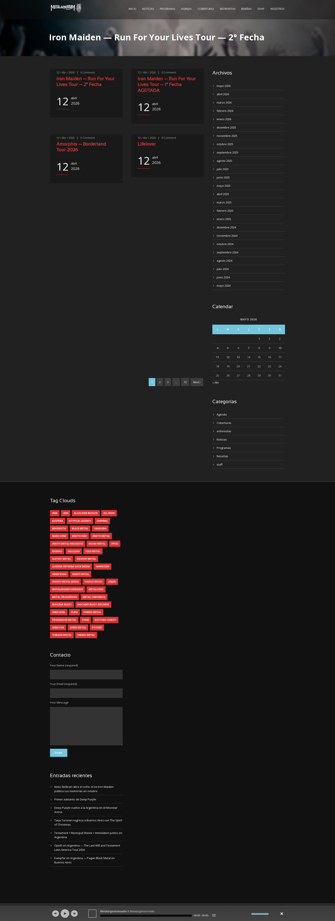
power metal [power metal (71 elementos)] (92, 612)
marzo (224, 102)
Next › (197, 382)
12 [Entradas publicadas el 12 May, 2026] (227, 357)
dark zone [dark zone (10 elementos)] (59, 535)
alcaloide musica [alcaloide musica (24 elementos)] (86, 513)
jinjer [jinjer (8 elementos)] (112, 581)
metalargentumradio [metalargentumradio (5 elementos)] (67, 589)
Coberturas (206, 9)
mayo (224, 86)
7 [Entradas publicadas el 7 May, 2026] (248, 348)
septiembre (227, 152)
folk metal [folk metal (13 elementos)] (92, 551)
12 (185, 382)
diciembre (226, 127)
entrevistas (224, 431)
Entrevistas (227, 9)
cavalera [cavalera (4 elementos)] (100, 528)
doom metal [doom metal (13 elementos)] (97, 543)
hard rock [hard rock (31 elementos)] (59, 574)
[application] (167, 913)
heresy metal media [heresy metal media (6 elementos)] (65, 581)
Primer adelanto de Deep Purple (75, 806)
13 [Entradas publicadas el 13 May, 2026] (238, 357)
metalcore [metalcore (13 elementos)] (96, 589)
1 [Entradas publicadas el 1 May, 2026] (259, 339)
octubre (225, 144)
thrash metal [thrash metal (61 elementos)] (62, 634)
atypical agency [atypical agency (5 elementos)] (80, 520)
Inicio (132, 9)
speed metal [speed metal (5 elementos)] (78, 627)
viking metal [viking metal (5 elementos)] (86, 634)
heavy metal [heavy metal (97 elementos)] (80, 574)
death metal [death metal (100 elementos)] (101, 535)
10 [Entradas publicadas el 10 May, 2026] (279, 348)
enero (224, 119)
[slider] (146, 916)
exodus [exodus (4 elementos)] (57, 551)
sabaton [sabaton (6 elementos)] (58, 627)
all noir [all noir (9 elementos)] (109, 513)
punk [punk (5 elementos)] (85, 619)
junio (223, 177)
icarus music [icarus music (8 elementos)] (94, 581)
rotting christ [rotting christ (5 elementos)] (105, 619)
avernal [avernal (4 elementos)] (102, 520)
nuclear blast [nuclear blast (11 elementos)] (62, 604)
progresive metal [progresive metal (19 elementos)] (64, 619)
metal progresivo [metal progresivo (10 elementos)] (64, 596)
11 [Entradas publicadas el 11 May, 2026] (217, 357)
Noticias (148, 9)
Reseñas (246, 9)
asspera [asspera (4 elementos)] (57, 520)
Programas (167, 9)
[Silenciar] (248, 914)
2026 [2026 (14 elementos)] (65, 513)
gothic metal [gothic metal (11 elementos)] (61, 558)
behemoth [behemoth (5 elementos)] (59, 528)
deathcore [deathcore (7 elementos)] (79, 535)
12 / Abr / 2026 (65, 72)
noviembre (227, 136)
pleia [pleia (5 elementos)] (74, 612)
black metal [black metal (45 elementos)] (80, 528)
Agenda (186, 9)
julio (223, 169)
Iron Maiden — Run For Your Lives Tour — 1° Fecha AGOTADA (167, 85)
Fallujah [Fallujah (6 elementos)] (74, 551)
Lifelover (147, 144)
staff (220, 464)
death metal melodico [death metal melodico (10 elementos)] (67, 543)
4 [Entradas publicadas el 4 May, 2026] (217, 348)
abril (223, 94)
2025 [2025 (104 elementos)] (54, 513)
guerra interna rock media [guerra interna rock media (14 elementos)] (71, 566)
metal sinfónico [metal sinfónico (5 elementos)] (94, 596)
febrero (225, 111)
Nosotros (277, 9)
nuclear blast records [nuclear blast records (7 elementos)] (93, 604)
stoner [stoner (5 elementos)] (97, 627)
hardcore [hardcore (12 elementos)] (102, 566)
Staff (260, 9)
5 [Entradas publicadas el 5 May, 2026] (228, 348)
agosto (224, 161)
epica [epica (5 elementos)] (114, 543)
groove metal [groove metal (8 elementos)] (86, 558)
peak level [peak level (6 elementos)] (58, 612)
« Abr (215, 382)
